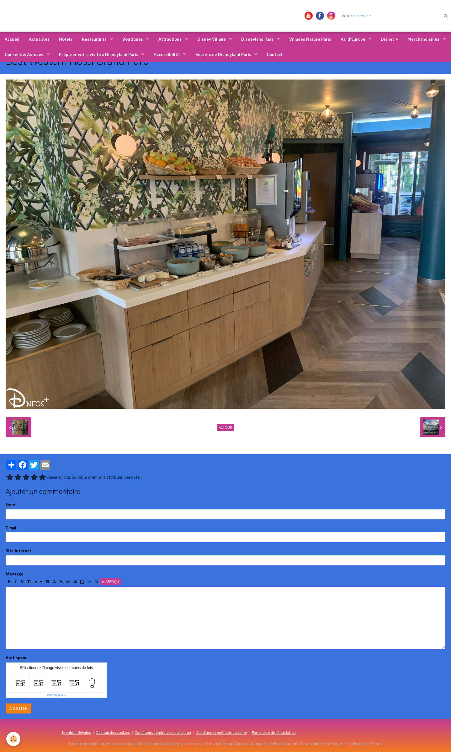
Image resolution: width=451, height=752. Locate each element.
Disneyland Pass (257, 39)
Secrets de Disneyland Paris (223, 54)
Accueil (12, 39)
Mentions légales (76, 732)
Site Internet (19, 550)
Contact (275, 54)
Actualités (39, 39)
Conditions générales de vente (221, 732)
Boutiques (133, 39)
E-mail (12, 527)
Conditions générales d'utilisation (163, 732)
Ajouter (18, 708)
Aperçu (110, 581)
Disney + (389, 39)
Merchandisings (423, 39)
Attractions (170, 39)
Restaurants (95, 39)
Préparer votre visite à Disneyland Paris (99, 54)
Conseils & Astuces (24, 54)
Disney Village (212, 39)
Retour (225, 427)
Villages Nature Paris (310, 39)
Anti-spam (16, 657)
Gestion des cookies (113, 732)
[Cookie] (13, 739)
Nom (10, 504)
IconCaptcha (55, 695)
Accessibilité (167, 54)
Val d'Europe (353, 39)
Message (15, 573)
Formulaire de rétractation (274, 732)
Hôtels (65, 39)
